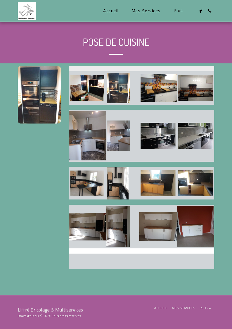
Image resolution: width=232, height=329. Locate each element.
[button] (200, 10)
